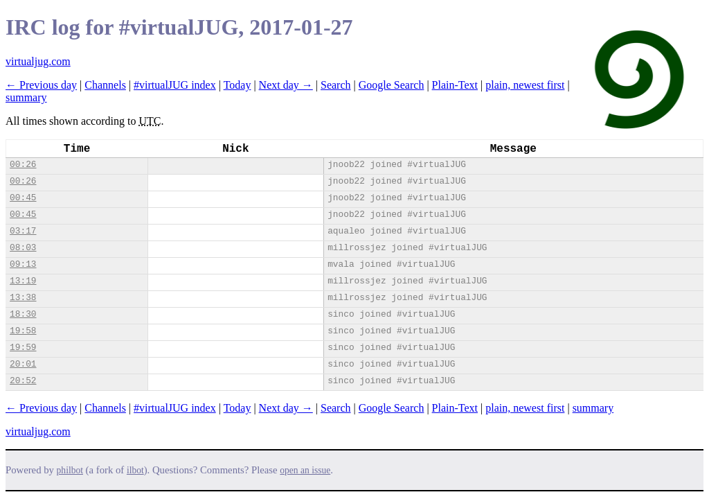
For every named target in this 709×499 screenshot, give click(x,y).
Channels (105, 85)
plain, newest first (524, 85)
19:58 (23, 331)
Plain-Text (455, 85)
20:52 (23, 381)
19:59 (23, 347)
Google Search (391, 85)
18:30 (23, 314)
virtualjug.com (38, 61)
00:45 (23, 198)
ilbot (135, 470)
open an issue (305, 470)
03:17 (23, 231)
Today (237, 85)
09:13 (23, 264)
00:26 (23, 164)
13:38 (23, 297)
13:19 (23, 281)
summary (26, 97)
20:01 (23, 364)
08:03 (23, 248)
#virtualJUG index (175, 85)
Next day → (286, 85)
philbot (70, 470)
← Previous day (41, 85)
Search (336, 85)
